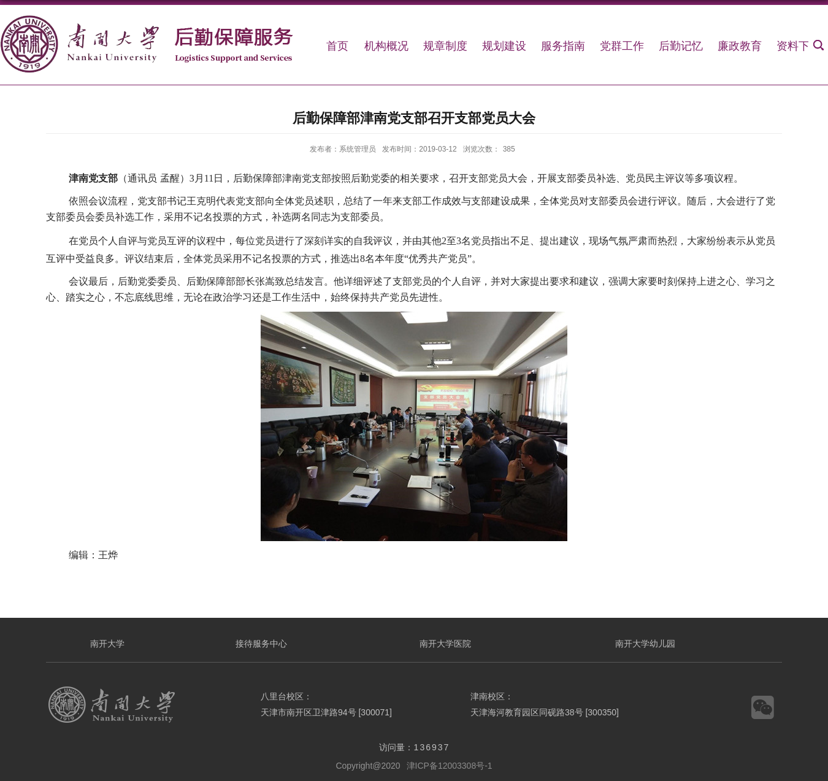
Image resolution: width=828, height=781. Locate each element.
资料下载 (798, 46)
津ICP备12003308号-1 (450, 766)
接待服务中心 (261, 643)
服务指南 (563, 46)
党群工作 (622, 46)
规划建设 (504, 46)
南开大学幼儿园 (645, 643)
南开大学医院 (445, 643)
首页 (337, 46)
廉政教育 (740, 46)
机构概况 (386, 46)
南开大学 (107, 643)
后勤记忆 (681, 46)
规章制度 (445, 46)
